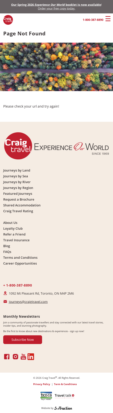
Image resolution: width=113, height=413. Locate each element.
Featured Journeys (17, 193)
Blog (6, 246)
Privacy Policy (41, 384)
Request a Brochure (18, 199)
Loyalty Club (13, 228)
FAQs (7, 252)
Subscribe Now (22, 339)
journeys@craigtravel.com (28, 301)
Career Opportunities (20, 263)
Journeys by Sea (15, 176)
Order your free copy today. (56, 8)
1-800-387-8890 (93, 19)
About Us (10, 222)
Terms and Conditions (20, 257)
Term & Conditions (65, 384)
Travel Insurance (16, 240)
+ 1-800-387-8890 (17, 285)
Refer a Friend (14, 234)
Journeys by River (17, 182)
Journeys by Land (16, 170)
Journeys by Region (18, 188)
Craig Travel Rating (18, 211)
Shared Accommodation (22, 205)
